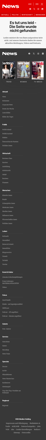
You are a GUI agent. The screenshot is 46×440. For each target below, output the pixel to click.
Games (4, 346)
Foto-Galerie (6, 329)
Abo (12, 430)
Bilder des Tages (7, 117)
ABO (30, 4)
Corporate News (7, 105)
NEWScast (5, 308)
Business (5, 178)
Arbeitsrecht (6, 170)
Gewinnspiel (6, 387)
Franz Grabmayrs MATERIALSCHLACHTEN (10, 282)
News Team (6, 354)
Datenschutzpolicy (28, 426)
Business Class (7, 158)
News (4, 97)
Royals (4, 199)
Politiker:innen (7, 145)
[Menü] (37, 4)
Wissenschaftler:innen (9, 219)
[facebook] (30, 9)
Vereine (4, 264)
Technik (5, 260)
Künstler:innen (7, 195)
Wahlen (4, 137)
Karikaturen (6, 383)
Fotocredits (26, 433)
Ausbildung (6, 166)
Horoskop (5, 350)
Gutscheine (6, 342)
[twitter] (34, 9)
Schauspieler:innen (8, 203)
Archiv (4, 370)
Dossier (4, 366)
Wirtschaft (27, 15)
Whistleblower (7, 374)
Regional (5, 405)
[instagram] (38, 9)
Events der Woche (8, 109)
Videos (4, 287)
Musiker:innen (7, 211)
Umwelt (4, 256)
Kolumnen (5, 101)
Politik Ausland (7, 134)
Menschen (40, 15)
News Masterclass (8, 379)
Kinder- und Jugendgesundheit (12, 304)
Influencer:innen (7, 215)
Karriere (5, 162)
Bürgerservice (7, 252)
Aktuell (5, 15)
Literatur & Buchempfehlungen (12, 277)
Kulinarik (5, 236)
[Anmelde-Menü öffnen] (42, 4)
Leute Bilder (6, 113)
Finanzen (5, 182)
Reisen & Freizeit (7, 244)
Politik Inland (6, 129)
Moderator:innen (7, 207)
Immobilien (6, 248)
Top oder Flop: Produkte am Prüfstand (11, 392)
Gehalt (4, 174)
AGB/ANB (15, 426)
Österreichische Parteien (10, 142)
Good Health (6, 300)
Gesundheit (6, 240)
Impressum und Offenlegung (17, 423)
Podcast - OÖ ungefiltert (10, 312)
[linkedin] (42, 9)
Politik (15, 15)
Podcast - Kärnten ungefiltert (11, 316)
